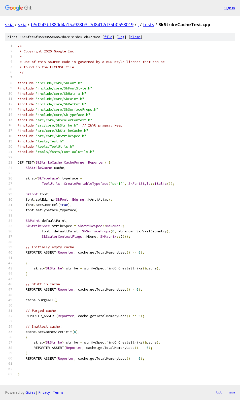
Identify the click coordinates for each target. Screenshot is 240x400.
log (121, 37)
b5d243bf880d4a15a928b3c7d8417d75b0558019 (82, 24)
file (108, 37)
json (231, 392)
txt (219, 392)
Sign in (229, 8)
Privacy (44, 392)
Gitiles (30, 392)
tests (148, 24)
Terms (58, 392)
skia (9, 24)
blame (135, 37)
